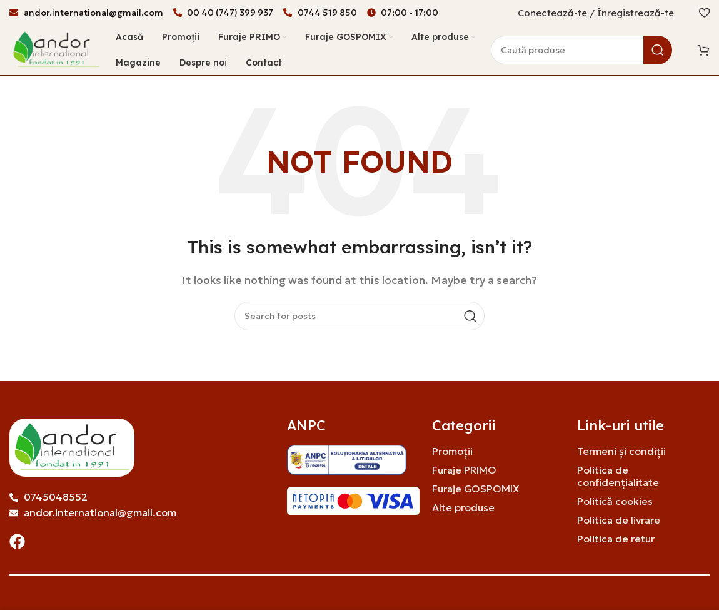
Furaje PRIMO (464, 470)
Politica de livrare (618, 520)
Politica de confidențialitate (618, 476)
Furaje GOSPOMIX (476, 489)
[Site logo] (56, 49)
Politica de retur (616, 539)
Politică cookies (615, 502)
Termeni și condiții (621, 451)
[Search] (581, 50)
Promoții (452, 451)
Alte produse (463, 508)
